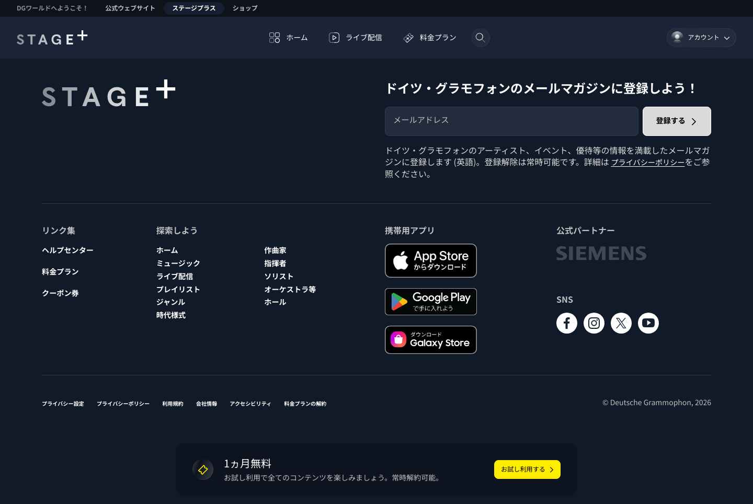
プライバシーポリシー (652, 161)
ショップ (245, 8)
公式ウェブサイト (130, 8)
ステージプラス (194, 8)
